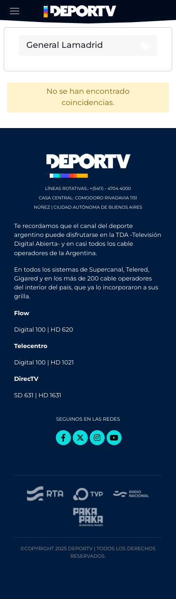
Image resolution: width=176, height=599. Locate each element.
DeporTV (81, 11)
